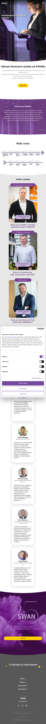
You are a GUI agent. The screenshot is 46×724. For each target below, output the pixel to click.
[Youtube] (26, 706)
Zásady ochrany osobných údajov (23, 713)
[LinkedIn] (22, 706)
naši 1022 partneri (10, 337)
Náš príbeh (23, 85)
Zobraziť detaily (36, 378)
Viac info (23, 638)
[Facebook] (18, 706)
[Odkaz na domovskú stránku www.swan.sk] (4, 3)
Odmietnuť (23, 393)
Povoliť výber (23, 388)
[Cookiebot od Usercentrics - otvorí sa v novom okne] (37, 329)
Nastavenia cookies (23, 716)
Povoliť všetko (23, 383)
